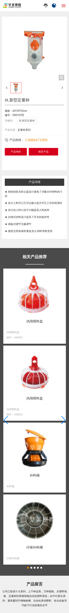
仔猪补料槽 (34, 547)
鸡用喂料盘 (34, 321)
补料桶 (35, 475)
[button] (28, 568)
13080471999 (36, 140)
